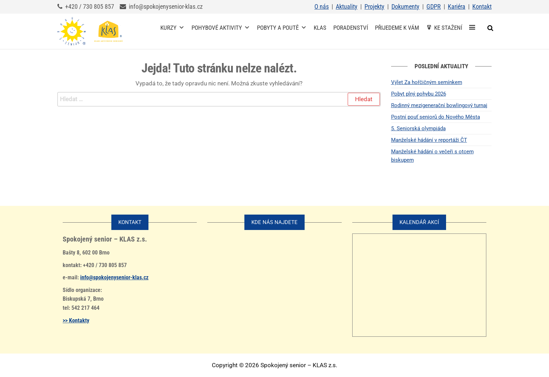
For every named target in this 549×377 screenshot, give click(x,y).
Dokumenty (405, 6)
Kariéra (456, 6)
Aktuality (346, 6)
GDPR (433, 6)
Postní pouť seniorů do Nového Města (435, 117)
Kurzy (172, 28)
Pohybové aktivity (221, 28)
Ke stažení (448, 27)
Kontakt (482, 6)
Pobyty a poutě (282, 28)
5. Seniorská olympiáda (418, 128)
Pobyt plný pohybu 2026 (418, 94)
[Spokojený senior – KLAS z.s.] (472, 28)
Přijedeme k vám (397, 27)
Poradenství (350, 27)
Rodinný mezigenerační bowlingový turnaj (439, 105)
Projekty (374, 6)
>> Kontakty (76, 320)
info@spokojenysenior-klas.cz (114, 277)
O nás (321, 6)
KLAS (320, 27)
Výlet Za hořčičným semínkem (426, 82)
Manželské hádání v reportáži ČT (429, 140)
